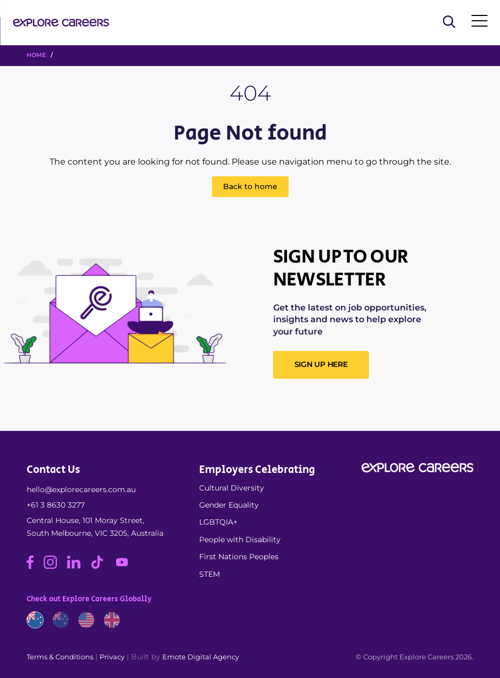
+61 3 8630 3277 (56, 505)
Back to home (250, 186)
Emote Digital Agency (200, 656)
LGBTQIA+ (218, 522)
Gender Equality (229, 505)
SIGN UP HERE (321, 364)
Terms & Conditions (60, 656)
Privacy (112, 656)
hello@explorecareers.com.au (81, 489)
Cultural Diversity (231, 488)
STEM (209, 574)
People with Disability (240, 539)
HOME (36, 55)
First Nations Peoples (238, 556)
